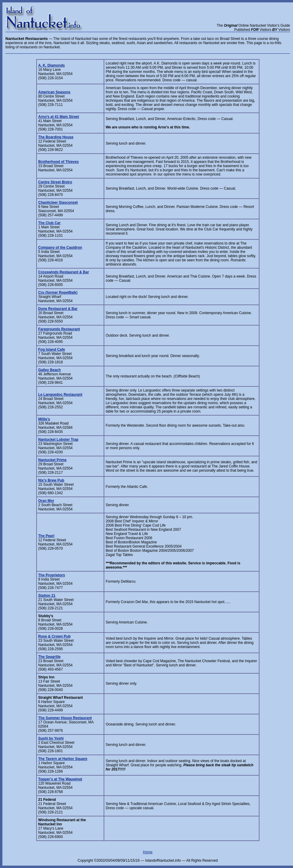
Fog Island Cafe (51, 349)
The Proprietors (51, 575)
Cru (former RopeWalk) (58, 292)
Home (147, 852)
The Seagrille (49, 657)
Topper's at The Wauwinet (60, 779)
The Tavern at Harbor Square (62, 759)
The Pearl (46, 536)
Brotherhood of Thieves (58, 162)
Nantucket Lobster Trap (58, 439)
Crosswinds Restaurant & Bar (63, 272)
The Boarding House (55, 137)
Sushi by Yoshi (51, 738)
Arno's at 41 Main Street (58, 117)
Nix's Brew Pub (51, 480)
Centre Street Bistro (55, 182)
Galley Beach (49, 370)
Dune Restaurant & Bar (58, 309)
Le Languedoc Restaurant (60, 394)
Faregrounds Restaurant (59, 329)
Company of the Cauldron (60, 247)
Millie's (44, 419)
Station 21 (46, 595)
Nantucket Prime (52, 460)
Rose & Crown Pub (54, 636)
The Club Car (49, 223)
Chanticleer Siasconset (58, 202)
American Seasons (54, 92)
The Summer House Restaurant (65, 718)
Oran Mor (46, 501)
